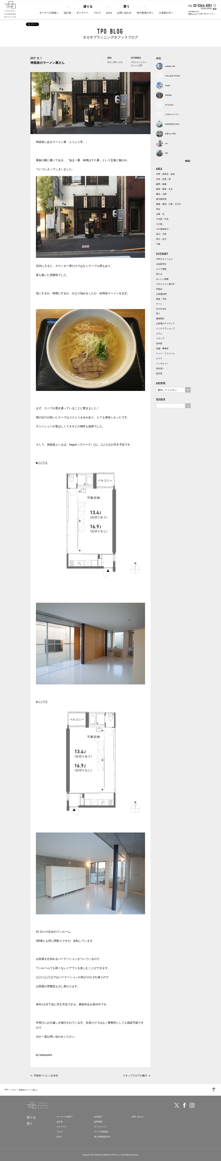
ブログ (97, 12)
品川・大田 (161, 234)
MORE (188, 161)
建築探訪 (160, 318)
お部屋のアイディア (165, 323)
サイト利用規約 (101, 1131)
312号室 (42, 462)
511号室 (106, 444)
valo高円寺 (161, 264)
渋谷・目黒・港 (163, 179)
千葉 (158, 244)
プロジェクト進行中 (165, 284)
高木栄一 (160, 368)
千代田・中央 (162, 219)
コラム (159, 333)
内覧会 (159, 289)
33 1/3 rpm (161, 309)
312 (95, 444)
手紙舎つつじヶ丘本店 (46, 1075)
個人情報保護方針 (102, 1136)
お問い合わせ (124, 12)
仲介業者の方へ (145, 12)
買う (126, 6)
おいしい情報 (136, 65)
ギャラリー (82, 12)
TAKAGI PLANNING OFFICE (105, 1155)
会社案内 (98, 1116)
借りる (88, 6)
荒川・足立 (161, 239)
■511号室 (42, 701)
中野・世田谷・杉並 (165, 174)
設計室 (67, 12)
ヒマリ (159, 358)
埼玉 (158, 209)
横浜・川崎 (161, 194)
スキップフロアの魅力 (135, 1075)
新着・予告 (161, 299)
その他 (159, 224)
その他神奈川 (162, 229)
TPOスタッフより (138, 62)
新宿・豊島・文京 (115, 62)
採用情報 (98, 1121)
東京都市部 (161, 199)
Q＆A (109, 12)
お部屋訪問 (161, 294)
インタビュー (162, 363)
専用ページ (192, 14)
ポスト (32, 24)
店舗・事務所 (162, 348)
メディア (160, 338)
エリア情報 (161, 269)
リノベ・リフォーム (165, 353)
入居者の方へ (166, 12)
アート (159, 304)
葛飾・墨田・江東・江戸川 (168, 204)
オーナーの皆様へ (49, 12)
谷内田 (159, 343)
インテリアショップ (165, 328)
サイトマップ (100, 1126)
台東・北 (160, 214)
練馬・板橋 (161, 184)
